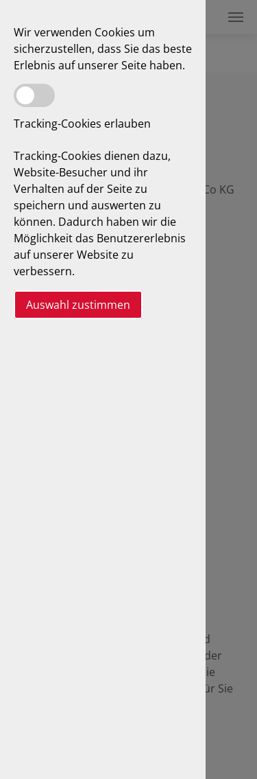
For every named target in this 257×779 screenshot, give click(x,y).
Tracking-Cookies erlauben (82, 123)
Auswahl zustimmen (78, 304)
